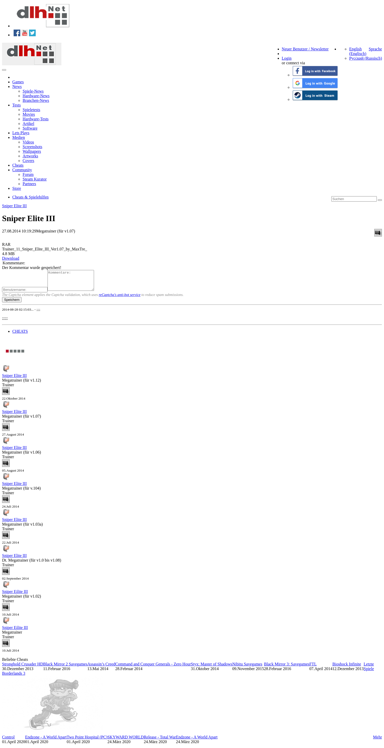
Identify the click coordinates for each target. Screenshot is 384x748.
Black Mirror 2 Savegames (65, 668)
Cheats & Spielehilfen (30, 197)
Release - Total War (160, 741)
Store (16, 188)
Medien (18, 137)
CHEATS (20, 335)
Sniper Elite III (14, 206)
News (17, 86)
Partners (29, 184)
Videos (28, 142)
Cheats (18, 165)
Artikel (28, 123)
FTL (312, 668)
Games (18, 82)
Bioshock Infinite (346, 668)
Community (22, 170)
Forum (28, 174)
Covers (28, 160)
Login (287, 58)
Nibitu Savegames (247, 668)
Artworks (30, 156)
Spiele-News (33, 91)
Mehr (377, 741)
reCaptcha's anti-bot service (120, 298)
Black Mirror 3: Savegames (286, 668)
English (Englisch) (357, 51)
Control (8, 741)
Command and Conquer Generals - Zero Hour (153, 668)
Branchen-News (36, 100)
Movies (29, 114)
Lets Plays (20, 133)
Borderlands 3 (13, 677)
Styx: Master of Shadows (211, 668)
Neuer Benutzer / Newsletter (305, 49)
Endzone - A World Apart (46, 741)
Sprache (375, 49)
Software (30, 128)
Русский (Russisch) (365, 58)
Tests (16, 105)
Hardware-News (36, 96)
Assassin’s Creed (101, 668)
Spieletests (31, 109)
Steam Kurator (35, 179)
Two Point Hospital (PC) (87, 741)
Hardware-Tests (36, 119)
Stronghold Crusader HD (22, 668)
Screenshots (32, 147)
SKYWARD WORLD (125, 741)
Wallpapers (32, 151)
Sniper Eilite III (15, 595)
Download (10, 258)
